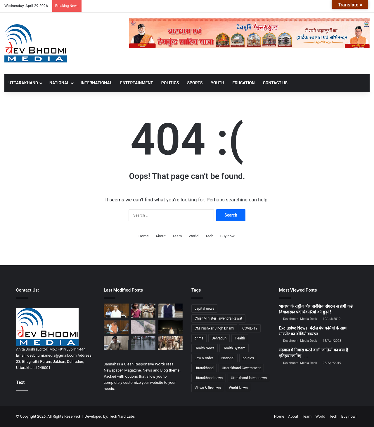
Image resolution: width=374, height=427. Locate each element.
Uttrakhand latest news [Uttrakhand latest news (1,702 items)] (249, 378)
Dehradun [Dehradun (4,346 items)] (219, 338)
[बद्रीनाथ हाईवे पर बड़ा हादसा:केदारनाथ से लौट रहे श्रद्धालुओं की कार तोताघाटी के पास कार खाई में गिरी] (143, 327)
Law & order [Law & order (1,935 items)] (204, 358)
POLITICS (170, 83)
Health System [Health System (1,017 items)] (234, 348)
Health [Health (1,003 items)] (240, 338)
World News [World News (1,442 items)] (238, 388)
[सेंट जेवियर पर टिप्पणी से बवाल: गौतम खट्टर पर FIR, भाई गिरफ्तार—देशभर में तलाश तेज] (170, 311)
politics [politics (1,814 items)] (248, 358)
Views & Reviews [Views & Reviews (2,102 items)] (208, 388)
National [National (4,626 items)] (227, 358)
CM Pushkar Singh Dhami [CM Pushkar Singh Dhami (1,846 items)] (214, 328)
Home (143, 236)
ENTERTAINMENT (136, 83)
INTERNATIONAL (96, 83)
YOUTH (217, 83)
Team (177, 236)
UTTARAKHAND (23, 83)
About (160, 236)
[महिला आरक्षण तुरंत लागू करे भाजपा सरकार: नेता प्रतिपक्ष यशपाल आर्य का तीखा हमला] (116, 311)
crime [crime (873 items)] (199, 338)
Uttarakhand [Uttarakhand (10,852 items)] (204, 368)
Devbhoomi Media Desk (300, 319)
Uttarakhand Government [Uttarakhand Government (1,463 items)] (241, 368)
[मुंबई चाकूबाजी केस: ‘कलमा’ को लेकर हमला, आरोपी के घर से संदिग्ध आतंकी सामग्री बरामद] (143, 311)
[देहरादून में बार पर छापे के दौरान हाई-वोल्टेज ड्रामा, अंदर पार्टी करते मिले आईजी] (170, 343)
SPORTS (194, 83)
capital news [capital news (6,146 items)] (204, 308)
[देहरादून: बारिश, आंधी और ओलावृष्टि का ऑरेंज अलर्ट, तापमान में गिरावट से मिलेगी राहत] (143, 343)
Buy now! (228, 236)
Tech (209, 236)
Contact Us (275, 83)
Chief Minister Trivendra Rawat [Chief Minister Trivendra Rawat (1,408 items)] (218, 318)
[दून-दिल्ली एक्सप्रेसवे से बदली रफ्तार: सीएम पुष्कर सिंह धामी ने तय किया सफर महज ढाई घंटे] (170, 327)
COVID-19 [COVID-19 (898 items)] (249, 328)
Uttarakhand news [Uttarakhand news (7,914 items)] (209, 378)
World (194, 236)
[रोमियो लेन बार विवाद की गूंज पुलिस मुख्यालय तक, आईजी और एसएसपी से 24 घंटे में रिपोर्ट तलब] (116, 343)
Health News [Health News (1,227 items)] (204, 348)
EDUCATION (243, 83)
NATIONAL (59, 83)
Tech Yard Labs (122, 416)
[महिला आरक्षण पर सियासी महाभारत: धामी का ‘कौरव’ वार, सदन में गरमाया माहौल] (116, 327)
